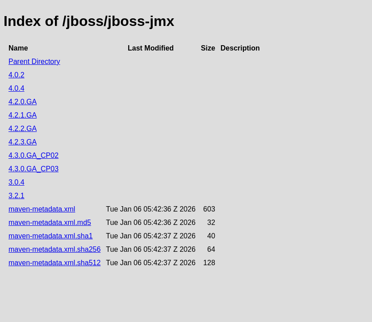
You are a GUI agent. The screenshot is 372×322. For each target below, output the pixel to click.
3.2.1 (16, 195)
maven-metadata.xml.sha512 (54, 263)
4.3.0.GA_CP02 (33, 155)
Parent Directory (34, 61)
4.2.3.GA (22, 142)
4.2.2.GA (22, 128)
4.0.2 (16, 75)
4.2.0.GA (22, 102)
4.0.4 (16, 88)
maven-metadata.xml (41, 209)
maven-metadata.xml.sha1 (50, 236)
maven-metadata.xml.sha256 (54, 249)
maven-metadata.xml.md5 (49, 222)
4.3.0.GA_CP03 (33, 169)
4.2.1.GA (22, 115)
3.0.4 (16, 182)
